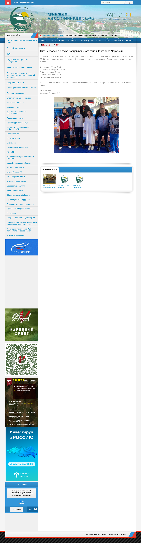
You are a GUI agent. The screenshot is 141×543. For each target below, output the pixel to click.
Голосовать (16, 509)
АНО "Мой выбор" (57, 40)
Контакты (129, 40)
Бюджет (107, 40)
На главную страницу (8, 2)
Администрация (87, 40)
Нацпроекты (72, 40)
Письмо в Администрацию (24, 3)
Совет (98, 40)
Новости (44, 40)
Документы (118, 40)
